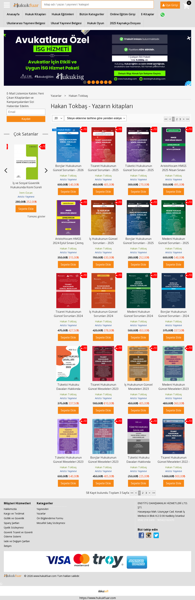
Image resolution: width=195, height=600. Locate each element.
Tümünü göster (36, 216)
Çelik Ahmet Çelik (26, 192)
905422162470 (165, 520)
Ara (151, 4)
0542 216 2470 (146, 520)
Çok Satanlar (26, 134)
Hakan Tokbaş (68, 175)
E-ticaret (91, 591)
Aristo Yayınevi (26, 196)
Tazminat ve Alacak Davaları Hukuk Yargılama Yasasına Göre (26, 187)
